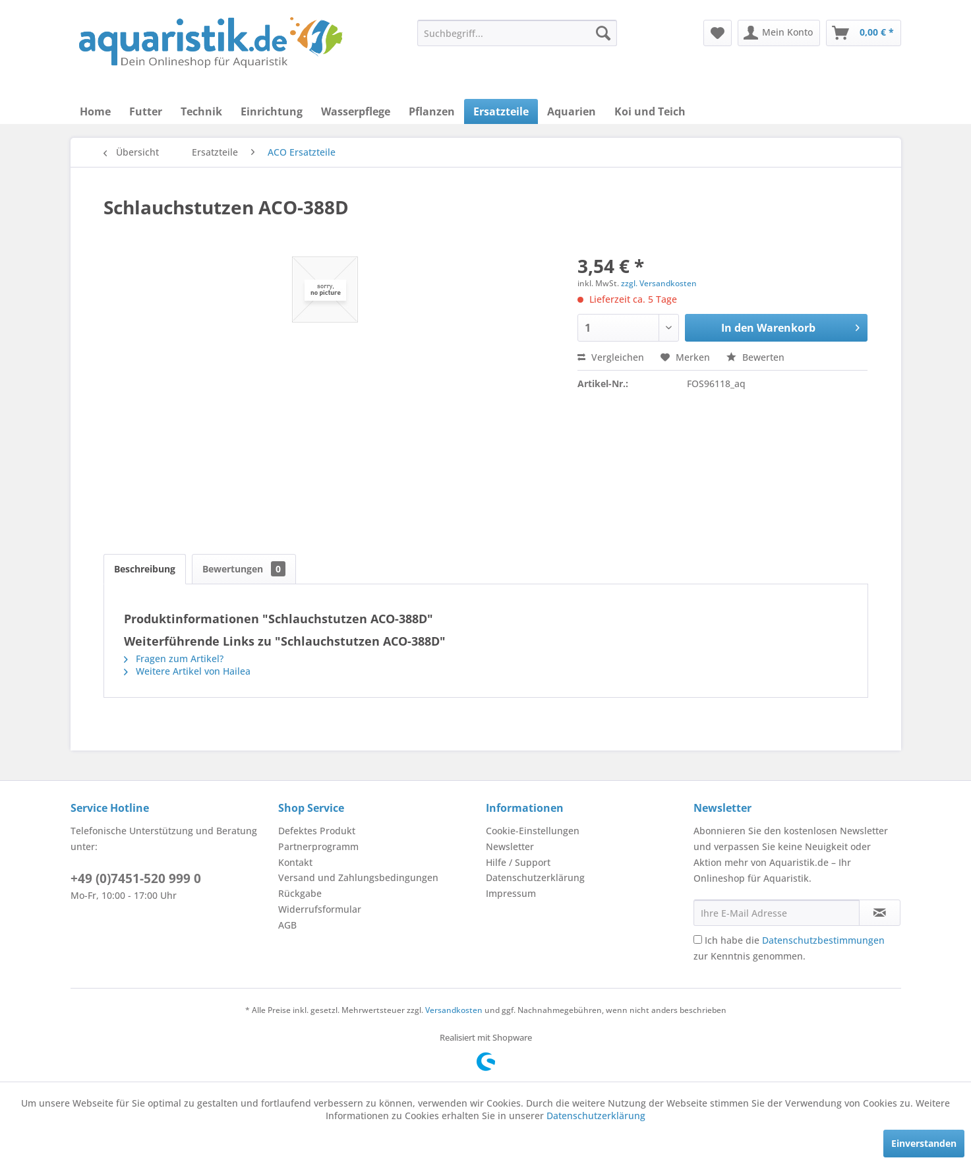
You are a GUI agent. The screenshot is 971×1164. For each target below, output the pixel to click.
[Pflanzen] (431, 111)
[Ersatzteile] (501, 111)
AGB (287, 925)
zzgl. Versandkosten (659, 283)
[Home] (95, 111)
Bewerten (755, 357)
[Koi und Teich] (650, 111)
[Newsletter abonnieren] (879, 913)
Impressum (511, 893)
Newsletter (510, 846)
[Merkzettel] (717, 33)
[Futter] (145, 111)
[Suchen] (603, 33)
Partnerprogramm (318, 846)
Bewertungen (243, 568)
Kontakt (295, 862)
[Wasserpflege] (355, 111)
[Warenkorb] (863, 33)
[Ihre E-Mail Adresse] (776, 913)
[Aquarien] (571, 111)
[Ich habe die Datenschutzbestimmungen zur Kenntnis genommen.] (697, 939)
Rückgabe (300, 893)
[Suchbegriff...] (516, 33)
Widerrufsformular (319, 909)
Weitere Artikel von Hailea (187, 671)
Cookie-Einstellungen (532, 830)
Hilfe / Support (518, 862)
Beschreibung (144, 569)
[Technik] (201, 111)
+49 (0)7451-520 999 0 (136, 878)
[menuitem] (516, 33)
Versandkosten (454, 1010)
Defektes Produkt (316, 830)
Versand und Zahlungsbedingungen (358, 877)
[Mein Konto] (779, 33)
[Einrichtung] (271, 111)
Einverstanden (923, 1143)
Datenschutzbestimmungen (823, 940)
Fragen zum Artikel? (173, 658)
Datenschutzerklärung (535, 877)
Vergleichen (610, 357)
